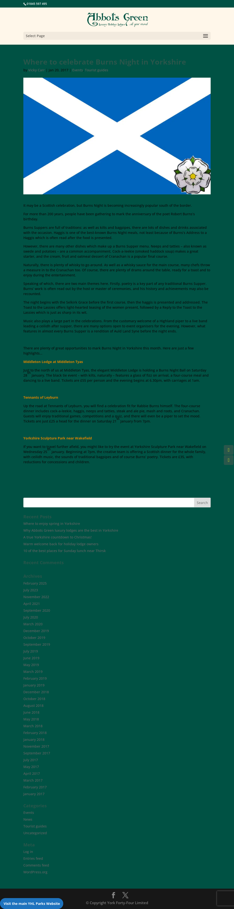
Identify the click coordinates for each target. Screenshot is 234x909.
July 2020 (30, 617)
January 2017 (34, 794)
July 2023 (30, 590)
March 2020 (33, 624)
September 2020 (36, 610)
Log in (28, 851)
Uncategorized (35, 833)
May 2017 (31, 766)
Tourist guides (96, 70)
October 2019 (34, 637)
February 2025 (35, 583)
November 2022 (36, 597)
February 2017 (35, 787)
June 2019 (31, 658)
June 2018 (31, 712)
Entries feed (33, 858)
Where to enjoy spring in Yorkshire (51, 523)
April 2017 (31, 773)
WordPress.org (35, 872)
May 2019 (31, 664)
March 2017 (33, 780)
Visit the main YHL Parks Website (32, 903)
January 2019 (34, 685)
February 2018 (35, 732)
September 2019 (36, 644)
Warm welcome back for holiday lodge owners (61, 544)
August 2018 (33, 705)
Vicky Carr (36, 70)
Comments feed (36, 865)
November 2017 (36, 746)
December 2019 (36, 630)
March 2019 (33, 671)
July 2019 (30, 651)
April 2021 (31, 603)
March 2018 (33, 726)
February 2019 (35, 678)
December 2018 (36, 692)
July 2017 (30, 760)
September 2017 (36, 753)
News (27, 819)
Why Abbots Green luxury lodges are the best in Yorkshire (70, 530)
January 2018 (34, 739)
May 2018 (31, 719)
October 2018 (34, 698)
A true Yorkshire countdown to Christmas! (57, 537)
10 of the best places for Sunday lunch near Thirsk (64, 550)
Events (77, 70)
